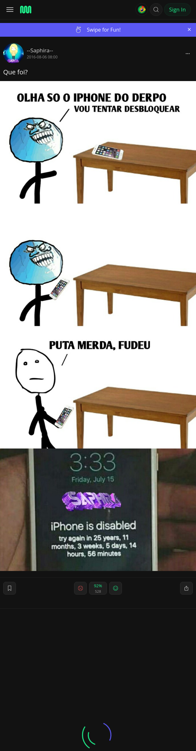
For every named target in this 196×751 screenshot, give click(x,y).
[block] (188, 53)
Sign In (177, 9)
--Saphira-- (40, 50)
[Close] (189, 29)
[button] (156, 9)
